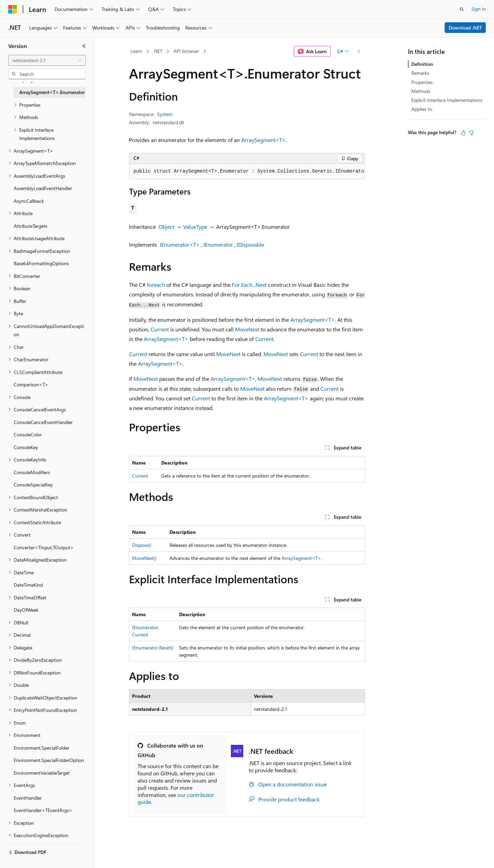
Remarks (420, 73)
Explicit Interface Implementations (446, 100)
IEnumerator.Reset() (152, 647)
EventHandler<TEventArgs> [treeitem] (43, 810)
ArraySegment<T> (263, 139)
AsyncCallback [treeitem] (29, 201)
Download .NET (465, 27)
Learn (136, 51)
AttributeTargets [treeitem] (30, 226)
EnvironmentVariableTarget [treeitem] (42, 773)
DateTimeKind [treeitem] (28, 585)
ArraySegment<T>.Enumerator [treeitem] (52, 92)
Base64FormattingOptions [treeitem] (41, 263)
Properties (422, 82)
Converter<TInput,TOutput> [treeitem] (44, 547)
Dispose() (141, 545)
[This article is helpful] (463, 133)
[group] (247, 171)
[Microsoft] (12, 9)
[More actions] (359, 51)
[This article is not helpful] (471, 133)
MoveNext (247, 329)
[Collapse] (84, 46)
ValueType (195, 226)
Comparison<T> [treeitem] (31, 384)
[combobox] (47, 60)
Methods (420, 91)
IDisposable (250, 244)
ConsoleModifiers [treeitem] (32, 472)
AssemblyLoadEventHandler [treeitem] (43, 188)
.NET (157, 51)
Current (160, 329)
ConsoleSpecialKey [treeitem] (33, 484)
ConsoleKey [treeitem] (26, 447)
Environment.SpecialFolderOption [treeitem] (49, 760)
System (165, 114)
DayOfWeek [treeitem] (26, 610)
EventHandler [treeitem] (28, 798)
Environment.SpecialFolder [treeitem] (41, 747)
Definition (422, 64)
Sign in (478, 8)
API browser (186, 51)
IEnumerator (218, 244)
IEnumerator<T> (180, 244)
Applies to (421, 109)
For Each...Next (249, 284)
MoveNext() (144, 558)
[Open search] (462, 9)
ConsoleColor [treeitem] (28, 434)
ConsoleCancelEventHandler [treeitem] (43, 422)
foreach (156, 284)
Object (166, 226)
